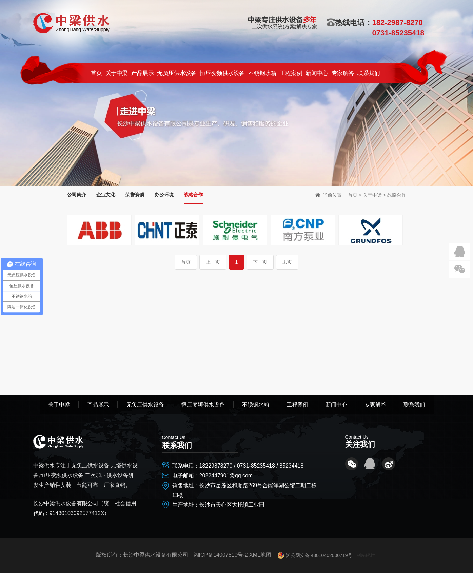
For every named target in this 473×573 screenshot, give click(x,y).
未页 (287, 262)
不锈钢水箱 (262, 73)
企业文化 (105, 194)
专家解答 (343, 73)
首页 (96, 73)
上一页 (213, 262)
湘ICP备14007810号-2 (222, 555)
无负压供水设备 (176, 73)
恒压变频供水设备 (222, 73)
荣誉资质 (134, 194)
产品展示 (142, 73)
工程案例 (291, 73)
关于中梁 (116, 73)
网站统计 (365, 555)
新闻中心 (317, 73)
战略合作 (193, 194)
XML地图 (260, 555)
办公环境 (164, 194)
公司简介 (76, 194)
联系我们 (368, 73)
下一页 (260, 262)
